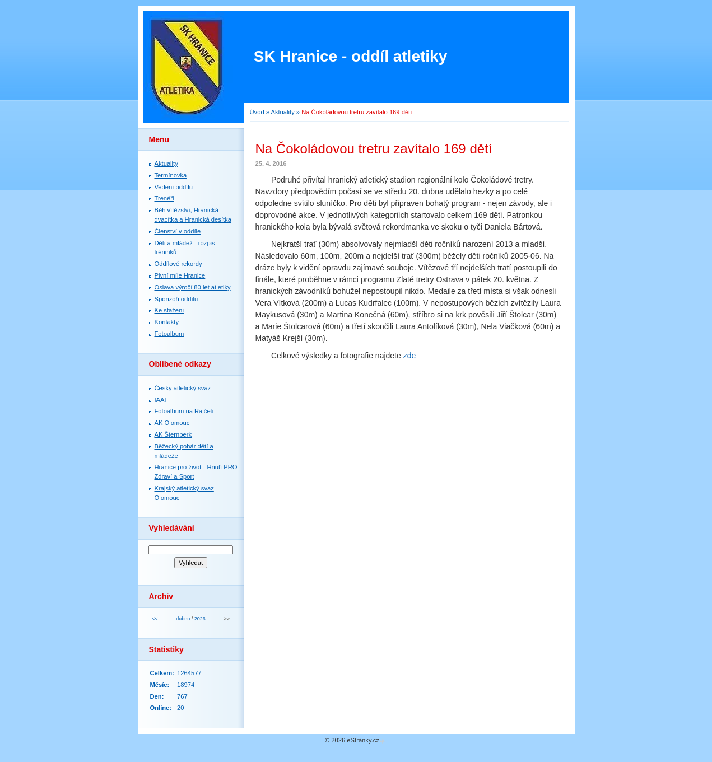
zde (409, 355)
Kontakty (167, 322)
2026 (200, 618)
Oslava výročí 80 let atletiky (193, 287)
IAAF (162, 399)
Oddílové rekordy (178, 263)
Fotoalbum (169, 333)
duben (183, 618)
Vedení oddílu (174, 187)
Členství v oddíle (178, 231)
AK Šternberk (173, 434)
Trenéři (164, 198)
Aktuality (282, 112)
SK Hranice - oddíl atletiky (350, 56)
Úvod (257, 112)
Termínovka (171, 175)
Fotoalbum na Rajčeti (184, 411)
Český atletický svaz (183, 388)
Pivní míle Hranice (180, 275)
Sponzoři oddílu (176, 299)
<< (154, 618)
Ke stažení (169, 310)
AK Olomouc (172, 422)
